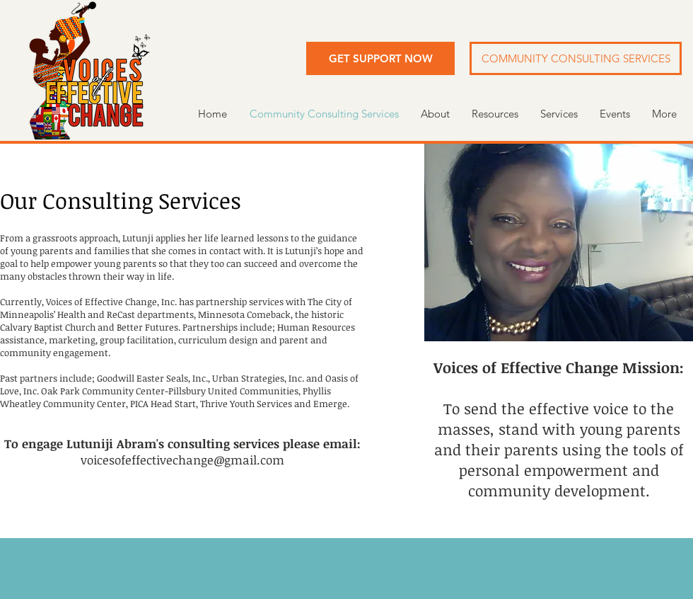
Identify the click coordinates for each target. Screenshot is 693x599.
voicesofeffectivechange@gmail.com (182, 460)
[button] (380, 58)
